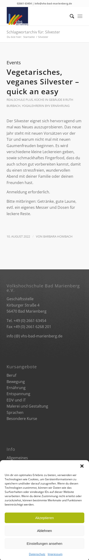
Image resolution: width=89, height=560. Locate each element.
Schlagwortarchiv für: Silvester (33, 32)
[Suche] (69, 16)
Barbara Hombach (58, 236)
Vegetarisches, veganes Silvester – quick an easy (43, 81)
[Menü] (79, 16)
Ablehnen (44, 536)
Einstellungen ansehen (44, 549)
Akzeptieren (44, 524)
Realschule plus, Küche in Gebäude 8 (36, 100)
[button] (82, 472)
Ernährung (60, 106)
